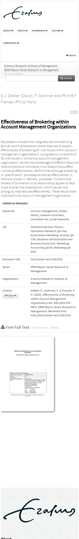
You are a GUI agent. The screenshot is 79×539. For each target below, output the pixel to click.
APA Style (10, 295)
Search (66, 78)
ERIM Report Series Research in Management (31, 70)
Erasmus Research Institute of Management (31, 66)
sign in (71, 55)
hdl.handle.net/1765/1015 (47, 259)
